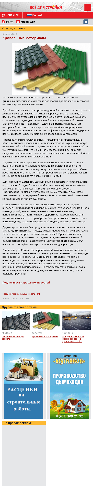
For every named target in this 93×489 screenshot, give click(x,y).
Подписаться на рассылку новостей (26, 282)
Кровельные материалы (45, 336)
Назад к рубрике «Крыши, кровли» (19, 294)
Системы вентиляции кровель (13, 337)
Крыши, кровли (13, 28)
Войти (9, 21)
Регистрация (28, 21)
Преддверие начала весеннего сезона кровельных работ (73, 339)
